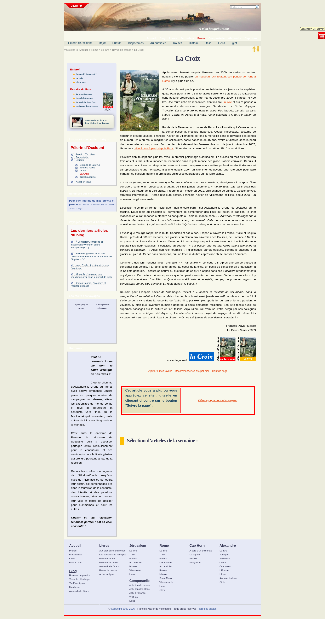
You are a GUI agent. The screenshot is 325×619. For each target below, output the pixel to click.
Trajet (102, 43)
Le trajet (80, 78)
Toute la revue (87, 167)
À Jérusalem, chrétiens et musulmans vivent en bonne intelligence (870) (87, 245)
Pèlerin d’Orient (107, 558)
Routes (177, 43)
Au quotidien (158, 43)
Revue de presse (121, 49)
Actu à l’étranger (137, 593)
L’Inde (222, 574)
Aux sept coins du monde (112, 550)
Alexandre (227, 545)
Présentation (82, 157)
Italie (208, 43)
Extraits (80, 160)
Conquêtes (225, 566)
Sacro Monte (166, 578)
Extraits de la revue (90, 165)
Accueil (84, 49)
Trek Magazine (88, 177)
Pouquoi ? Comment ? (86, 74)
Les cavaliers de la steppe (112, 554)
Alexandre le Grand (79, 591)
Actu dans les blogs (139, 589)
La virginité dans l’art (86, 102)
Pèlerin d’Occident (80, 43)
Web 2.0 (133, 597)
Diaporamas (136, 43)
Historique (81, 82)
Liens (221, 43)
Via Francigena (77, 583)
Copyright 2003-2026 (123, 608)
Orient (222, 562)
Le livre (105, 49)
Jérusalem (137, 545)
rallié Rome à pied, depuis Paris (153, 148)
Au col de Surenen (84, 98)
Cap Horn (197, 545)
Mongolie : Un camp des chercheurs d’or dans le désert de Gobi (91, 275)
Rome (94, 49)
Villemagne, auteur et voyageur (217, 400)
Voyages (223, 554)
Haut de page (219, 371)
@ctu (235, 43)
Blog (73, 571)
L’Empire (224, 570)
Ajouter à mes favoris (160, 371)
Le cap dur (194, 554)
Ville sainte (135, 570)
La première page (84, 94)
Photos (116, 43)
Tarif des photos (207, 608)
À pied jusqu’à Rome (214, 28)
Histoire (194, 43)
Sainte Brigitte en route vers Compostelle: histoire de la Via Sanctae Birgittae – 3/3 (91, 256)
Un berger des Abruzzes (87, 106)
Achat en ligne (83, 182)
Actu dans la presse (139, 585)
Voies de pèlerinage (79, 579)
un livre (227, 102)
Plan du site (75, 562)
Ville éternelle (166, 582)
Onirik (83, 170)
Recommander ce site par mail (192, 371)
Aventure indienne (228, 578)
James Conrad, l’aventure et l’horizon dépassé (88, 284)
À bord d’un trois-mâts (200, 550)
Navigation (194, 562)
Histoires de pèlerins (79, 575)
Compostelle (139, 581)
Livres (104, 545)
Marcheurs (74, 587)
